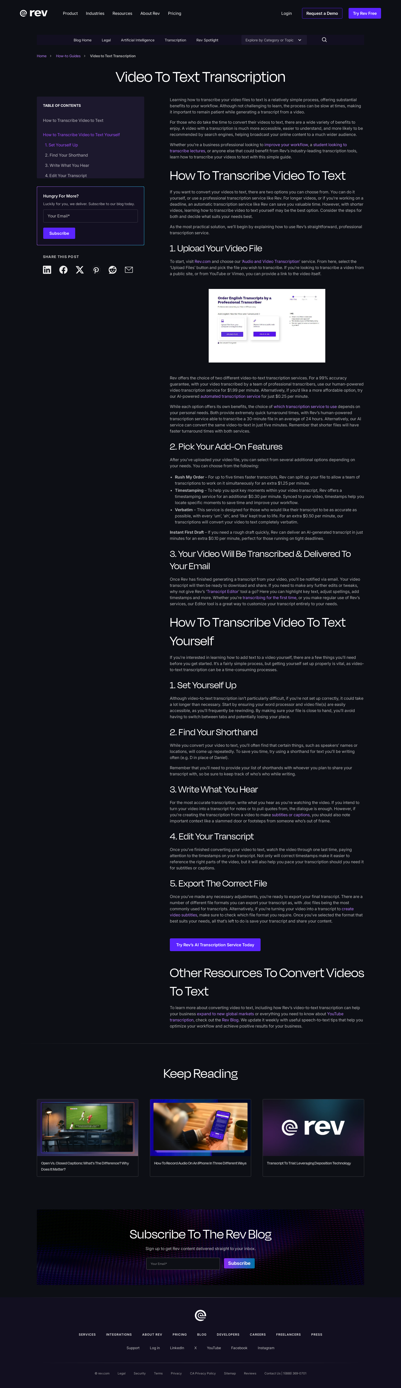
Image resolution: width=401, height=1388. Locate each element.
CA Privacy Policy (203, 1373)
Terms (158, 1373)
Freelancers (288, 1334)
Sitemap (230, 1373)
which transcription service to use (305, 406)
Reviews (250, 1373)
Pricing (180, 1334)
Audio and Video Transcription (270, 261)
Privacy (176, 1373)
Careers (258, 1334)
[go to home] (200, 1315)
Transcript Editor (222, 591)
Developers (228, 1334)
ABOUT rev (152, 1334)
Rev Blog (230, 1019)
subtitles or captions (291, 814)
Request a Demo (322, 13)
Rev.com (203, 261)
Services (87, 1334)
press (316, 1334)
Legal (106, 40)
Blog (202, 1334)
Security (140, 1373)
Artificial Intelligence (137, 40)
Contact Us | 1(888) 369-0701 (285, 1373)
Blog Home (83, 40)
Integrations (119, 1334)
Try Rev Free (365, 13)
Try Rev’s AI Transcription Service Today (215, 944)
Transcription (175, 40)
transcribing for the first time (269, 597)
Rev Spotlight (207, 40)
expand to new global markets (225, 1013)
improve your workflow (286, 144)
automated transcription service (230, 396)
